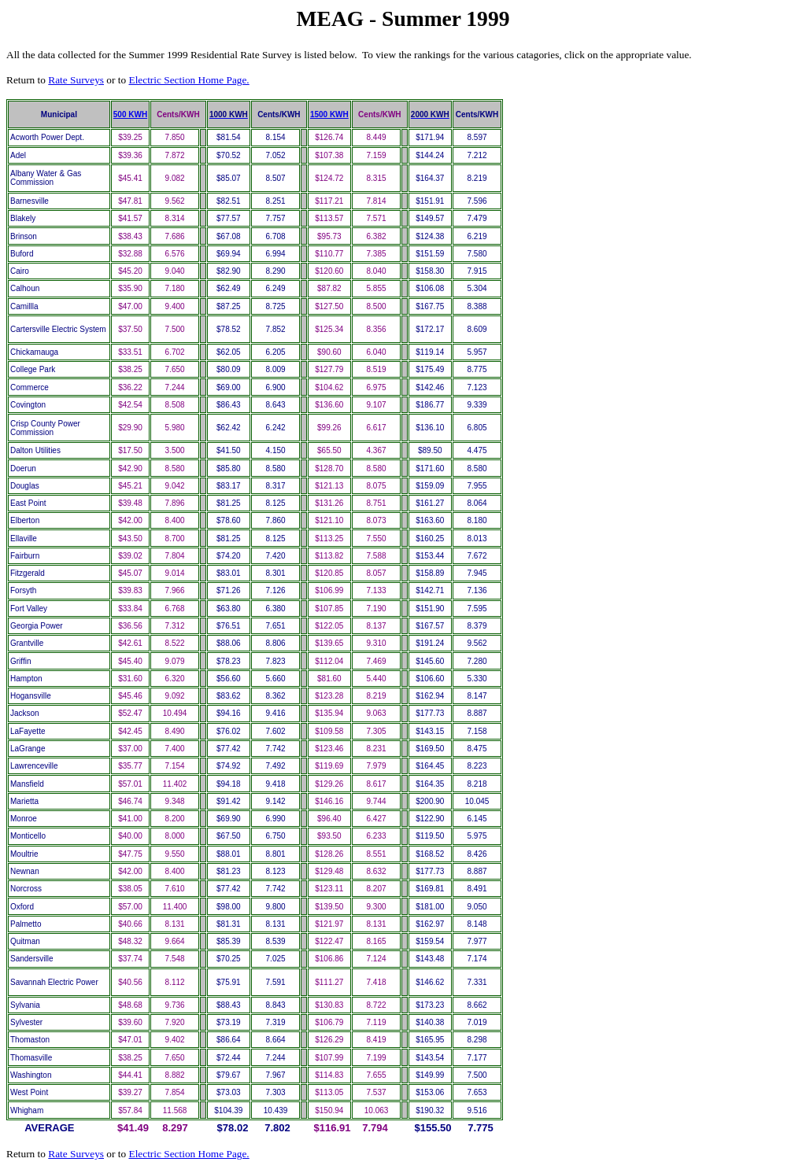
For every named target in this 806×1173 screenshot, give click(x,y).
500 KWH (130, 114)
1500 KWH (329, 114)
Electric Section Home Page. (188, 80)
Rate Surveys (76, 80)
